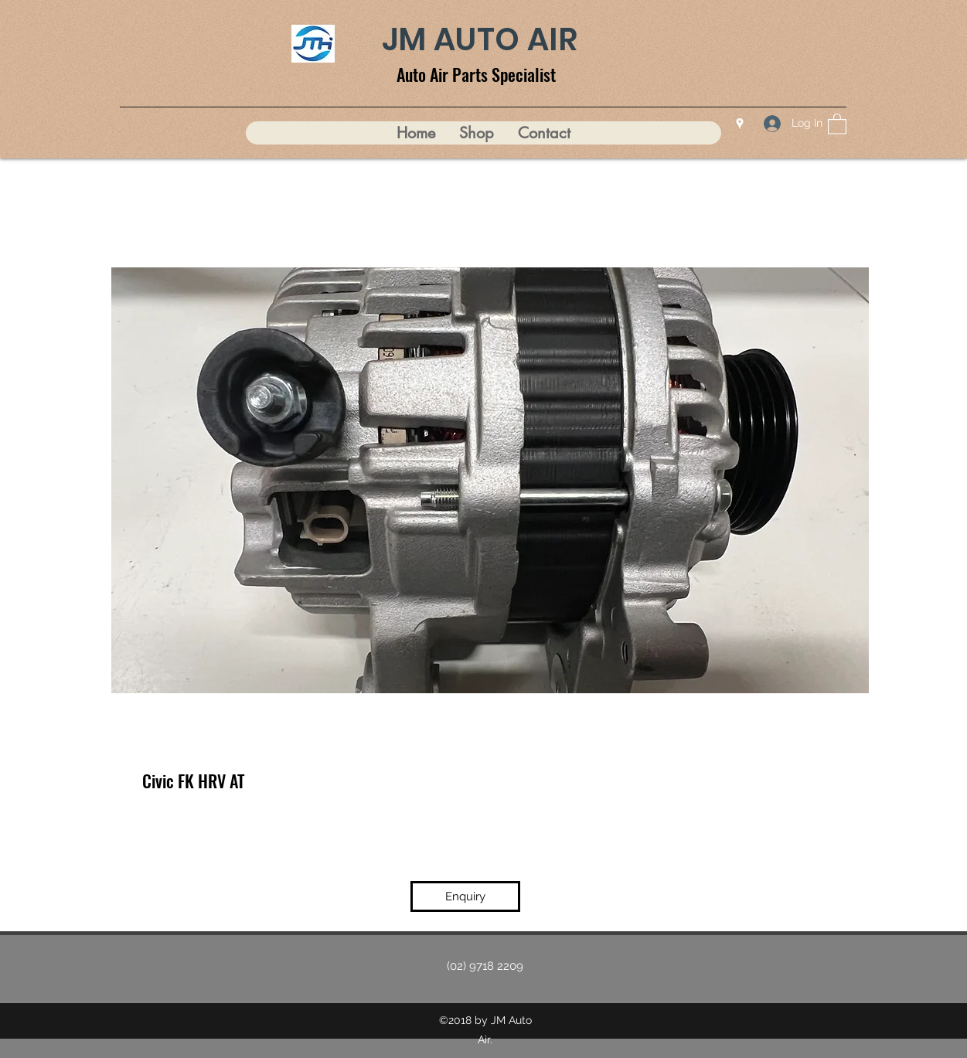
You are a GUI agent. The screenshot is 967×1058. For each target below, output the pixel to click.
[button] (837, 123)
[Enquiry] (465, 896)
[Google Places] (739, 123)
